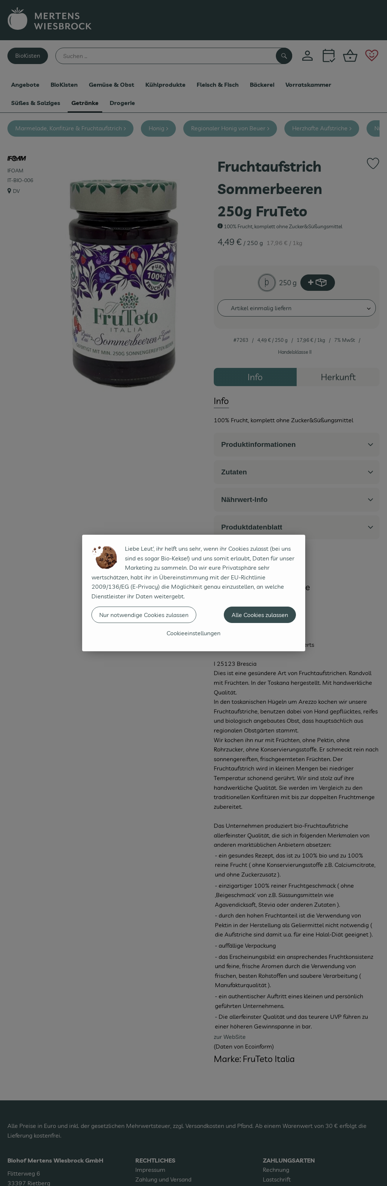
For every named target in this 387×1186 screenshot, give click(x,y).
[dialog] (193, 593)
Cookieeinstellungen (193, 633)
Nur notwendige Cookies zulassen (143, 615)
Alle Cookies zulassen (260, 615)
